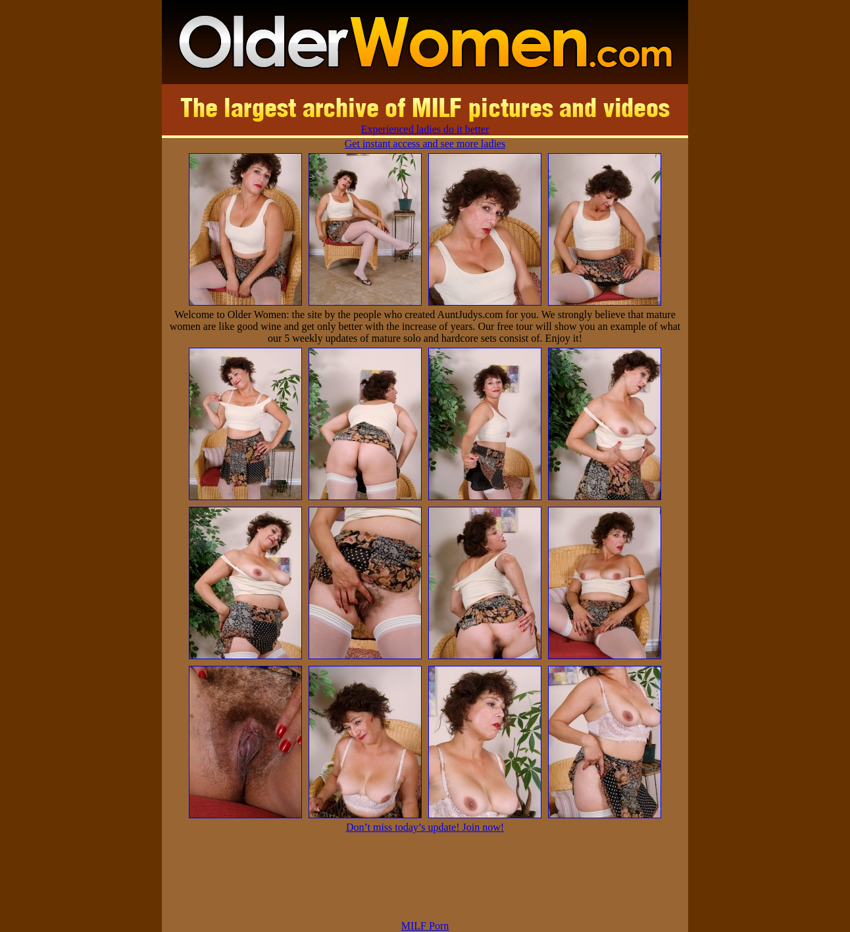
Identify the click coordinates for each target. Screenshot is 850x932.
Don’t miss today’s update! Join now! (425, 827)
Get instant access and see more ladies (425, 143)
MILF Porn (425, 925)
